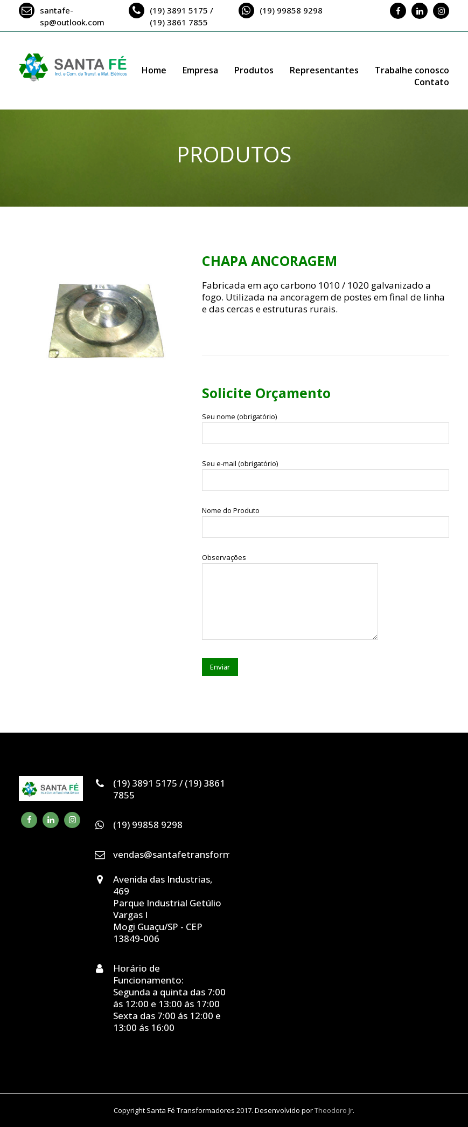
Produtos (254, 70)
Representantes (324, 70)
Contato (431, 82)
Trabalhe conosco (412, 70)
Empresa (200, 70)
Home (154, 70)
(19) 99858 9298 (291, 10)
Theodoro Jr (334, 1110)
